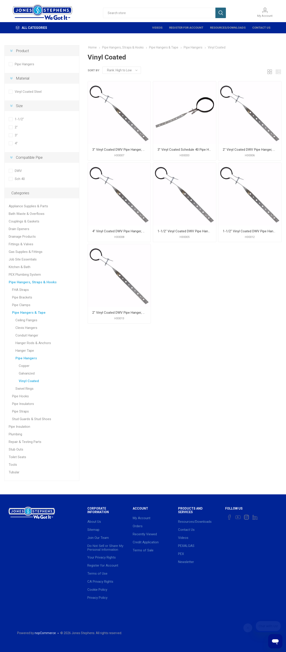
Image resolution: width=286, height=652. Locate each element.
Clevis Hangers (26, 328)
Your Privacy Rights (101, 557)
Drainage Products (22, 237)
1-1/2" (19, 119)
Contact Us (261, 27)
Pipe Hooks (20, 396)
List (278, 72)
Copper (24, 366)
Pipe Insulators (23, 404)
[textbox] (159, 13)
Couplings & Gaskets (24, 221)
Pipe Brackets (22, 297)
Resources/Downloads (228, 27)
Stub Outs (16, 449)
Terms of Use (97, 574)
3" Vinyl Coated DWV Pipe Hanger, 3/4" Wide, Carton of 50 (119, 150)
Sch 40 (20, 179)
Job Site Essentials (23, 259)
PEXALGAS (186, 546)
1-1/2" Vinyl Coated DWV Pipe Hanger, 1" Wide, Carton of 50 (250, 231)
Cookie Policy (97, 590)
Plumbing (15, 434)
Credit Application (146, 542)
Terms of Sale (143, 550)
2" (16, 127)
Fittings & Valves (21, 244)
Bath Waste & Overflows (26, 214)
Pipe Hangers (24, 64)
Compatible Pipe (29, 157)
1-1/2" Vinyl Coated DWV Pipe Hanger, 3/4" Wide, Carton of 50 (184, 231)
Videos (157, 27)
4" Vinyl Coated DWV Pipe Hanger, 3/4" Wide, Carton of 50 (119, 231)
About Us (94, 522)
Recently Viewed (145, 534)
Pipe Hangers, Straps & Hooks (33, 282)
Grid (269, 72)
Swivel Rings (24, 389)
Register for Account (186, 27)
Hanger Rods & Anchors (33, 343)
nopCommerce (45, 633)
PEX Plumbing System (25, 275)
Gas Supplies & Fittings (25, 252)
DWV (18, 171)
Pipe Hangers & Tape (29, 313)
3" (16, 135)
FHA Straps (20, 290)
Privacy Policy (97, 598)
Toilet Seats (17, 457)
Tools (13, 465)
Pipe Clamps (21, 305)
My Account (265, 15)
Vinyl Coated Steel (28, 92)
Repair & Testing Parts (25, 442)
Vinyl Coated (29, 381)
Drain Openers (19, 229)
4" (16, 143)
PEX (181, 554)
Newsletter (186, 562)
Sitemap (93, 530)
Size (19, 106)
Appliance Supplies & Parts (28, 206)
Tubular (14, 472)
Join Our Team (98, 538)
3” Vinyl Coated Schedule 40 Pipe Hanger (184, 150)
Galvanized (27, 373)
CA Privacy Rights (100, 582)
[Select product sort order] (121, 70)
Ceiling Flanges (26, 320)
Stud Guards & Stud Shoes (31, 419)
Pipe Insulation (19, 427)
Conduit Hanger (26, 335)
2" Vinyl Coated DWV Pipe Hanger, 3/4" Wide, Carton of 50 (250, 150)
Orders (138, 526)
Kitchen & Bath (19, 267)
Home (92, 47)
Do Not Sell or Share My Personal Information (105, 547)
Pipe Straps (20, 411)
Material (22, 78)
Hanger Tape (24, 351)
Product (22, 51)
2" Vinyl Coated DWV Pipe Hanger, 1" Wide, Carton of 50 (119, 313)
